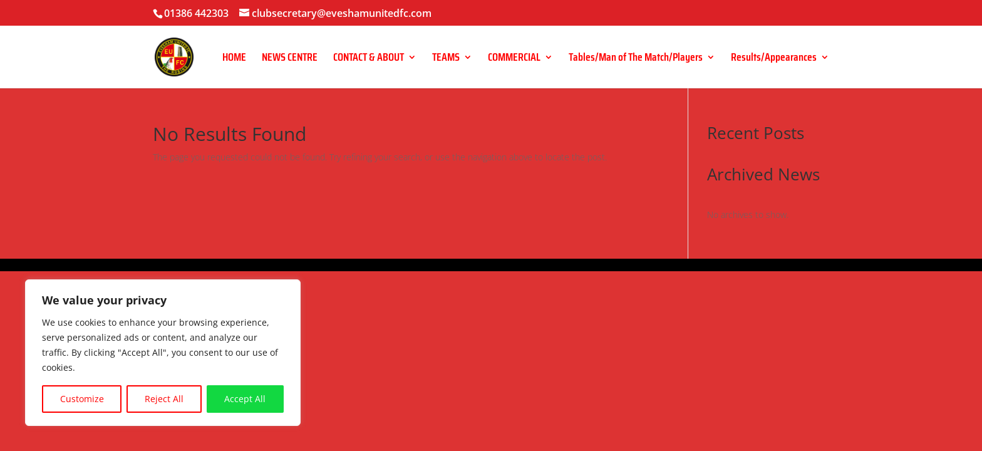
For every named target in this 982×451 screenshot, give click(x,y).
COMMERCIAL (514, 59)
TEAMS (446, 59)
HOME (234, 59)
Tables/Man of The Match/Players (636, 59)
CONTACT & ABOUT (368, 59)
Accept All (245, 399)
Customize (82, 399)
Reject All (164, 399)
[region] (163, 352)
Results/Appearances (774, 59)
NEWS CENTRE (290, 59)
